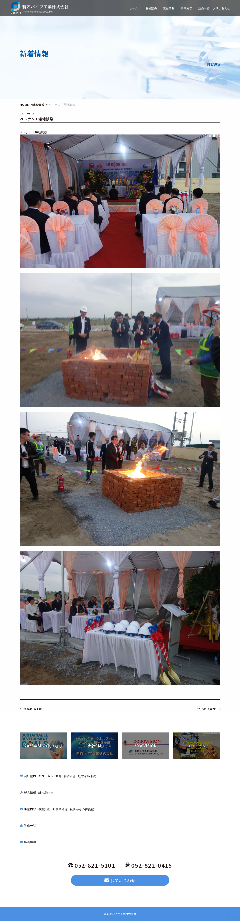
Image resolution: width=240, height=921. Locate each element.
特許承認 (70, 776)
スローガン (45, 776)
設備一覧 (30, 825)
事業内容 (30, 809)
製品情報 (30, 792)
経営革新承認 (87, 776)
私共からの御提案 (82, 809)
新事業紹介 (60, 809)
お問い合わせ (120, 880)
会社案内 (30, 776)
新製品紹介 (45, 792)
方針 (59, 776)
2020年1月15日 (33, 709)
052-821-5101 (91, 865)
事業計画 (44, 809)
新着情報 (30, 842)
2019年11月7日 (207, 709)
